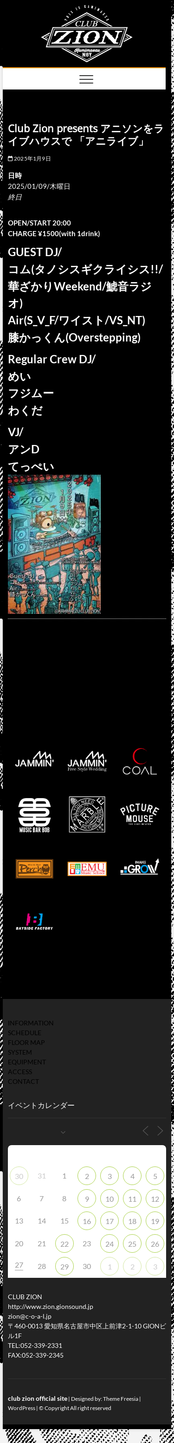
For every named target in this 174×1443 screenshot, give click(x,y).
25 (132, 1243)
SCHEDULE (24, 1033)
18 (132, 1221)
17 (109, 1221)
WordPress (21, 1407)
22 (64, 1243)
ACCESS (20, 1072)
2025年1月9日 (29, 158)
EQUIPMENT (27, 1062)
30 (19, 1176)
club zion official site (37, 1398)
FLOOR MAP (26, 1042)
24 (109, 1243)
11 (132, 1198)
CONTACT (23, 1081)
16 (87, 1221)
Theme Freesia (120, 1398)
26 (155, 1243)
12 (155, 1198)
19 (155, 1221)
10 (109, 1198)
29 (64, 1266)
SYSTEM (20, 1052)
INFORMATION (31, 1023)
